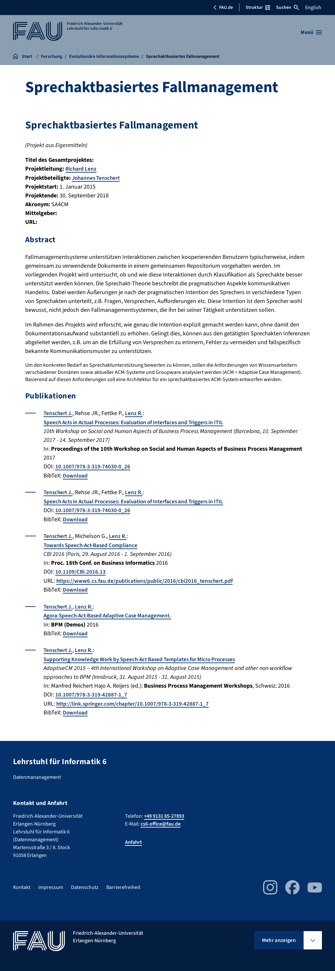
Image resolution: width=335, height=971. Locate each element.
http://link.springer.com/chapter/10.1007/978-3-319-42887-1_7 (135, 700)
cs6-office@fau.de (161, 820)
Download (75, 475)
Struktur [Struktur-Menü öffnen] (258, 7)
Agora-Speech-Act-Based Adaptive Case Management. (111, 613)
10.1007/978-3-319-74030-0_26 (93, 466)
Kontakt (21, 883)
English (313, 7)
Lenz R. (136, 413)
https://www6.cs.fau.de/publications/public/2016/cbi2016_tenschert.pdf (148, 579)
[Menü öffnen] (311, 32)
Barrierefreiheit (123, 883)
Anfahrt (133, 838)
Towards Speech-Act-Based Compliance (93, 543)
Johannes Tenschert (97, 178)
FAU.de (223, 7)
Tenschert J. (59, 413)
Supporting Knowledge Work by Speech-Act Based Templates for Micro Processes (146, 656)
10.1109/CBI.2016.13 (80, 570)
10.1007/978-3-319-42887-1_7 (92, 691)
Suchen (287, 7)
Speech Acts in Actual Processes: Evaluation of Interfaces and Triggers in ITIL (141, 422)
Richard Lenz (81, 169)
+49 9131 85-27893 (164, 812)
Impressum (50, 883)
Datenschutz (84, 883)
